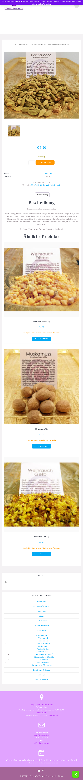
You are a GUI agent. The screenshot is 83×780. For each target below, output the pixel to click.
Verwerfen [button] (47, 4)
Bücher (41, 616)
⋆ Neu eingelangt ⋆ (41, 601)
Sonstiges (41, 675)
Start (15, 44)
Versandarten (53, 715)
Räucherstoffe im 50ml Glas (44, 657)
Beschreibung (42, 195)
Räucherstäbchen (43, 649)
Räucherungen (23, 44)
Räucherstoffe (34, 44)
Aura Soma (41, 611)
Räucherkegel (43, 638)
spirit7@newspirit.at (41, 735)
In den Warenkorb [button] (42, 339)
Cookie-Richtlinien (52, 1)
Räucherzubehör (43, 662)
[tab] (42, 194)
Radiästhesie (41, 631)
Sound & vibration (41, 680)
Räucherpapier (43, 646)
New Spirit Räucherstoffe (48, 44)
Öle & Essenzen (41, 621)
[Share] (75, 774)
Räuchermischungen (43, 644)
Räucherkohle (43, 641)
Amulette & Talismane (41, 606)
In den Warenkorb (45, 162)
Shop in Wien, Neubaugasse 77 (41, 704)
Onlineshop (41, 713)
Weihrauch (56, 333)
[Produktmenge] (31, 162)
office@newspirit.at (42, 743)
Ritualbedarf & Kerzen (41, 670)
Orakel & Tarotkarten (41, 626)
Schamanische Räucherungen (42, 665)
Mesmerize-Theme (56, 776)
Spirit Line (48, 174)
